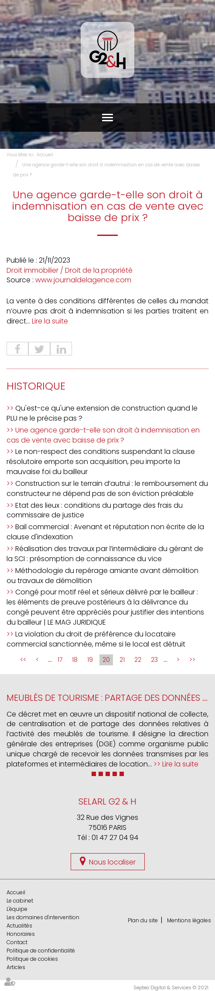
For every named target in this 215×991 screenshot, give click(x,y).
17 (60, 659)
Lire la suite (50, 321)
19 (90, 659)
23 (154, 659)
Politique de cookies (32, 959)
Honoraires (21, 934)
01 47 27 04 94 (115, 838)
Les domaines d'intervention (43, 917)
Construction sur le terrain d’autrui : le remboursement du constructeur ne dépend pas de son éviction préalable (107, 488)
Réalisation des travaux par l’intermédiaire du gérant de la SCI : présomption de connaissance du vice (105, 554)
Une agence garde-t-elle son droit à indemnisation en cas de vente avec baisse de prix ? (103, 435)
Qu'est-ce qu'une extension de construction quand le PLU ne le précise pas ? (102, 413)
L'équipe (17, 909)
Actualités (19, 925)
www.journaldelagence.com (83, 280)
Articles (16, 967)
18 (75, 659)
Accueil (45, 154)
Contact (17, 942)
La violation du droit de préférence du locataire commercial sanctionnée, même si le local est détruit (96, 639)
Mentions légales (189, 920)
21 (122, 659)
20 (106, 659)
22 (137, 659)
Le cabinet (20, 900)
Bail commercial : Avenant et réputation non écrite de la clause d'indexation (105, 532)
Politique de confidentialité (41, 950)
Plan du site (143, 920)
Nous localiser (112, 862)
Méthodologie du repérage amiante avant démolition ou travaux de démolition (102, 576)
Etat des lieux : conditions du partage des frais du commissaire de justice (95, 510)
